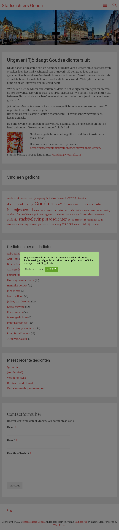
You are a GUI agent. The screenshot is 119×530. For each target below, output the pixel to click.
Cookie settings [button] (34, 269)
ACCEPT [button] (51, 269)
